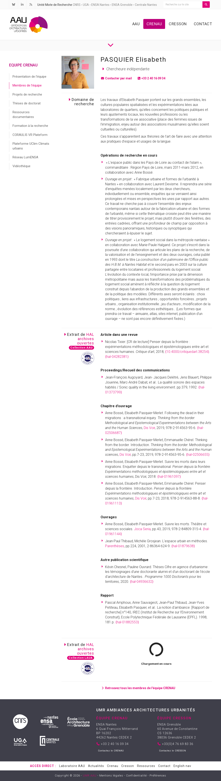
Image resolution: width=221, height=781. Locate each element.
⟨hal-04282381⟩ (117, 357)
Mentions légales (111, 775)
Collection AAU (81, 347)
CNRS (77, 4)
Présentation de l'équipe (29, 77)
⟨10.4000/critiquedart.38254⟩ (187, 352)
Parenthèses (114, 546)
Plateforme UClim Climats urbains (31, 146)
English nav (182, 766)
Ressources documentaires (23, 114)
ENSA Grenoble (122, 4)
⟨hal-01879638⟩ (183, 546)
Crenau (154, 24)
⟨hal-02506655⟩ (198, 455)
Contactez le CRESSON (172, 750)
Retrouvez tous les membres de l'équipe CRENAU (138, 688)
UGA (86, 4)
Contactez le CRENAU (111, 750)
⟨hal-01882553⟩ (127, 622)
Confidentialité (136, 775)
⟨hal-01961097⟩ (169, 477)
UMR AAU (89, 775)
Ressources (146, 766)
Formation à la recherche (30, 126)
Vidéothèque (21, 166)
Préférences (158, 775)
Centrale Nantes (146, 4)
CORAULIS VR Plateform (30, 135)
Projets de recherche (27, 94)
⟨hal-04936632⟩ (141, 582)
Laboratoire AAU (72, 766)
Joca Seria (142, 529)
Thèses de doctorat (27, 103)
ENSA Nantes (100, 4)
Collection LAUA (81, 657)
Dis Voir (149, 428)
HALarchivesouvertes (85, 338)
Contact (203, 24)
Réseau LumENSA (25, 157)
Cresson (178, 24)
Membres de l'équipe (27, 85)
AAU (136, 24)
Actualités (96, 766)
